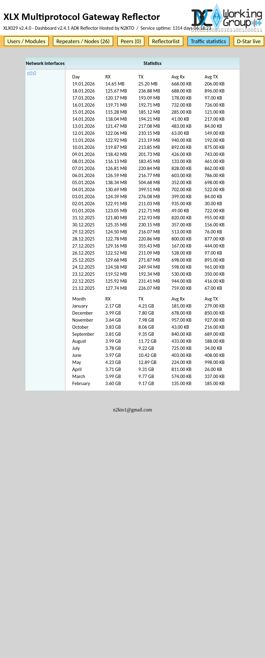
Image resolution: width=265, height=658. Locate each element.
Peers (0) (131, 41)
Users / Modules (26, 41)
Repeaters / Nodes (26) (83, 41)
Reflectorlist (166, 41)
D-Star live (249, 41)
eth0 (31, 73)
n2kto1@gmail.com (132, 409)
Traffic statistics (208, 41)
